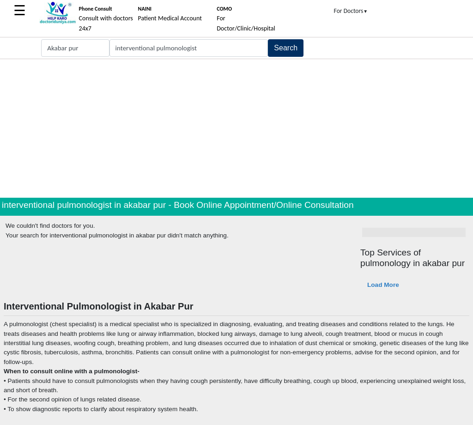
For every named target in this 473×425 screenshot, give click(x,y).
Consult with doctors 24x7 (106, 19)
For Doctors (351, 11)
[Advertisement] (236, 128)
